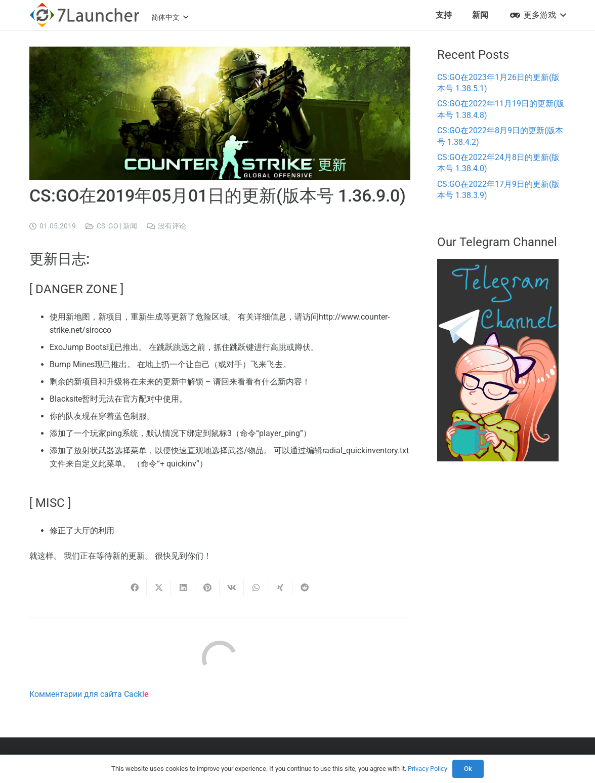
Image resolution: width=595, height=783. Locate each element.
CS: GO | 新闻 (117, 226)
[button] (169, 17)
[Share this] (134, 587)
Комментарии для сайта (89, 694)
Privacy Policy (427, 768)
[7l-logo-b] (84, 15)
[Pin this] (207, 587)
